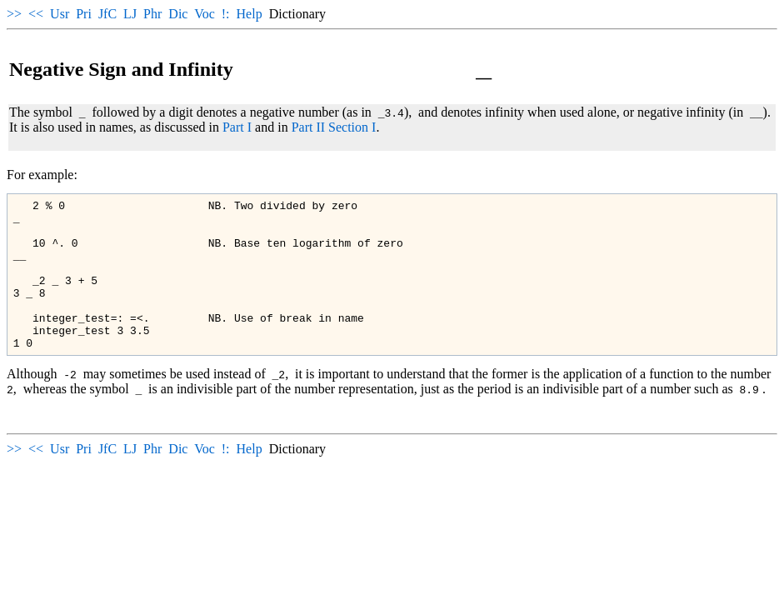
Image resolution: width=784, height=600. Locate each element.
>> (14, 14)
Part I (237, 127)
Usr (59, 14)
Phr (152, 14)
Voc (204, 14)
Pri (84, 14)
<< (35, 14)
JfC (107, 14)
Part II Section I (334, 127)
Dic (177, 14)
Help (249, 14)
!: (226, 14)
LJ (130, 14)
